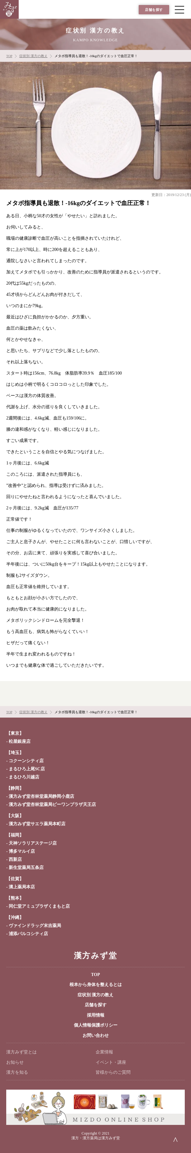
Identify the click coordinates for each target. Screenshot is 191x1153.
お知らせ (15, 1062)
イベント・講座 (111, 1062)
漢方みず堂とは (21, 1052)
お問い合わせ (96, 1035)
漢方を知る (17, 1072)
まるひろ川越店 (24, 777)
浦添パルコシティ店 (28, 933)
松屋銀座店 (20, 741)
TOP (95, 974)
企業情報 (104, 1052)
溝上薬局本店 (22, 887)
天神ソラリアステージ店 (33, 843)
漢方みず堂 (95, 955)
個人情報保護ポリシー (95, 1025)
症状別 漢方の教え (96, 995)
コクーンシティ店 (26, 760)
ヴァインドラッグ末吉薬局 (35, 925)
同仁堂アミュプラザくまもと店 (39, 906)
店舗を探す (154, 10)
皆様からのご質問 (113, 1072)
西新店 (15, 859)
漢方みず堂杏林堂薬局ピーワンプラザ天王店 (52, 804)
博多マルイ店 (22, 851)
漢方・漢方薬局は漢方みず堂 (95, 1138)
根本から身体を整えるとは (95, 984)
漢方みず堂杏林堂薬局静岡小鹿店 (41, 796)
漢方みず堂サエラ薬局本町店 (37, 824)
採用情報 (95, 1015)
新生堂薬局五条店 (26, 867)
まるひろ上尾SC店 (27, 769)
